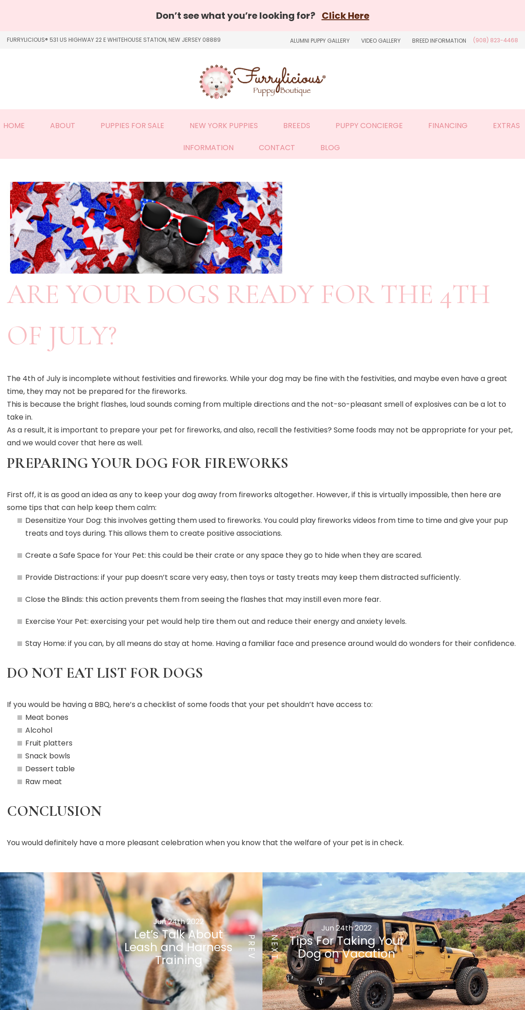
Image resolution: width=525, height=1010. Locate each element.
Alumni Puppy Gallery (320, 41)
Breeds (296, 125)
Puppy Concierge (369, 125)
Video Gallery (381, 41)
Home (14, 125)
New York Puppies (224, 125)
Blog (330, 147)
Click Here (345, 15)
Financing (448, 125)
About (62, 125)
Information (208, 147)
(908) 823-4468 (495, 40)
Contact (277, 147)
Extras (506, 125)
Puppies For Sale (132, 125)
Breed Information (439, 41)
